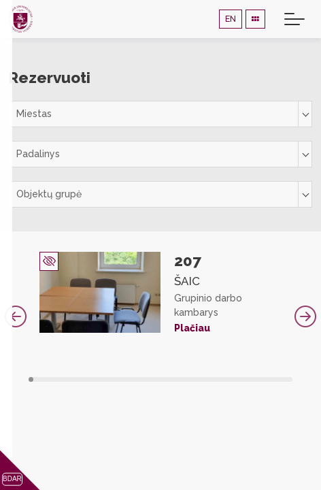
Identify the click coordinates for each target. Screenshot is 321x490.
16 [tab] (105, 379)
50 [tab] (275, 379)
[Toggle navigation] (294, 19)
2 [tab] (35, 379)
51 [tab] (279, 379)
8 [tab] (65, 379)
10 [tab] (75, 379)
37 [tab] (210, 379)
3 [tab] (41, 379)
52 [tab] (285, 379)
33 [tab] (190, 379)
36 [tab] (205, 379)
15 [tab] (101, 379)
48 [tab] (265, 379)
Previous (16, 316)
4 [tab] (46, 379)
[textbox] (159, 114)
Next (305, 316)
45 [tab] (250, 379)
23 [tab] (140, 379)
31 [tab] (180, 379)
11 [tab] (80, 379)
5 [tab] (50, 379)
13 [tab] (90, 379)
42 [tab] (235, 379)
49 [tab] (270, 379)
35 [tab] (200, 379)
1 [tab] (31, 379)
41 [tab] (230, 379)
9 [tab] (71, 379)
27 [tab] (160, 379)
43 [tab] (240, 379)
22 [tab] (135, 379)
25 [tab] (150, 379)
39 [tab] (220, 379)
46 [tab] (255, 379)
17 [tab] (110, 379)
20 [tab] (125, 379)
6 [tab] (56, 379)
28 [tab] (165, 379)
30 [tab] (175, 379)
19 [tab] (120, 379)
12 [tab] (86, 379)
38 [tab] (215, 379)
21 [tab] (131, 379)
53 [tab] (290, 379)
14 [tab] (95, 379)
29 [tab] (170, 379)
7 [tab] (60, 379)
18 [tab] (116, 379)
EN (230, 19)
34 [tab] (195, 379)
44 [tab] (245, 379)
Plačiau (192, 328)
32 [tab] (185, 379)
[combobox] (159, 114)
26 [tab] (155, 379)
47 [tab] (260, 379)
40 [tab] (225, 379)
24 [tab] (145, 379)
